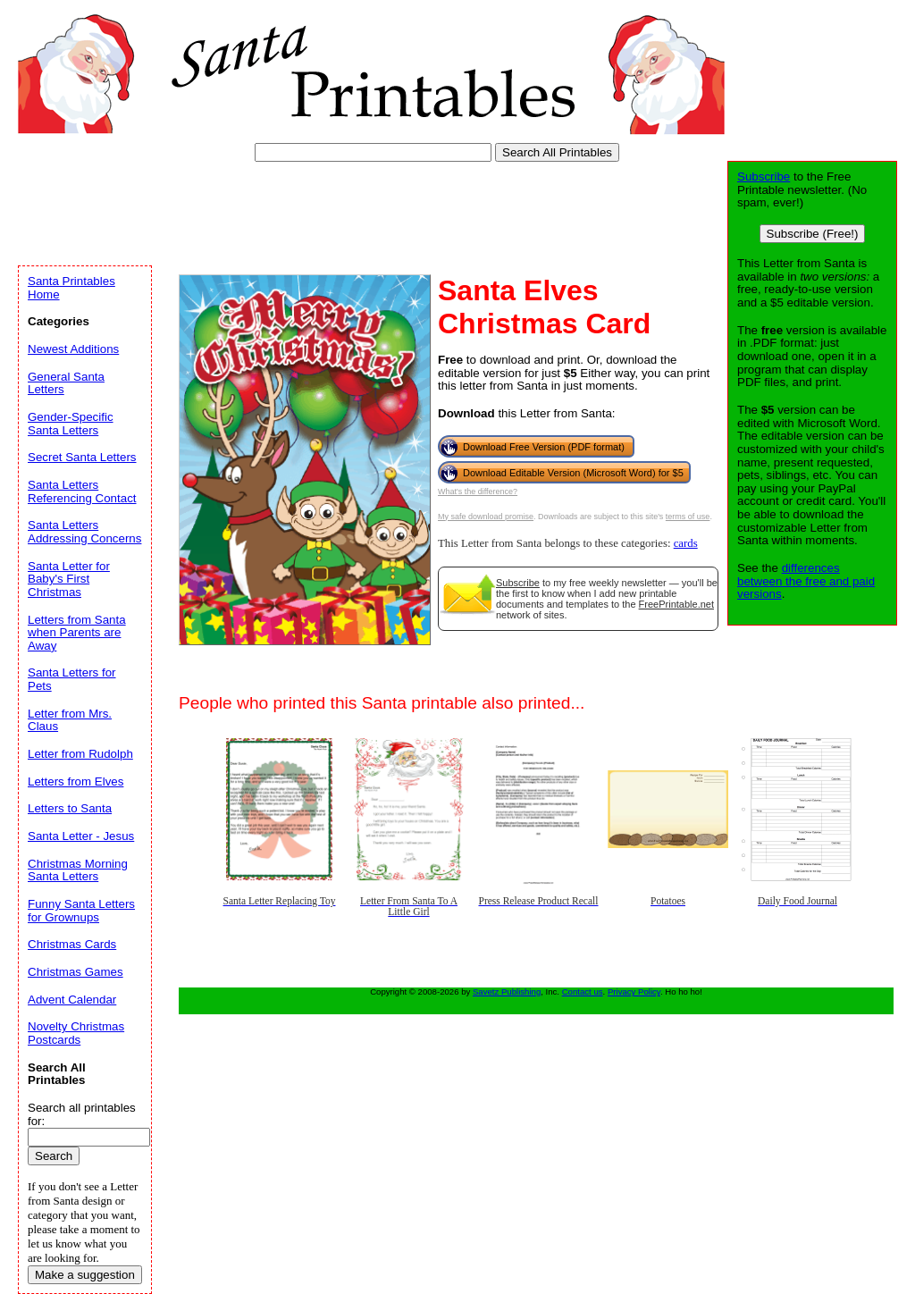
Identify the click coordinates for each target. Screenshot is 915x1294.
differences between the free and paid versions (806, 581)
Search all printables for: (82, 1114)
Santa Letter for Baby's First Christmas (69, 579)
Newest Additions (73, 349)
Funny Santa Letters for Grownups (81, 910)
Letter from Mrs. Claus (70, 720)
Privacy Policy (634, 991)
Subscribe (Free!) (813, 233)
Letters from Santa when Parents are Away (77, 632)
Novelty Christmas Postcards (76, 1033)
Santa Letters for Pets (72, 679)
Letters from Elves (75, 781)
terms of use (688, 516)
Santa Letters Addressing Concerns (84, 531)
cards (686, 543)
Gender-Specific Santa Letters (70, 423)
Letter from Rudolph (80, 753)
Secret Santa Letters (82, 457)
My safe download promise (485, 516)
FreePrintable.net (676, 604)
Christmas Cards (72, 944)
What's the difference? (477, 491)
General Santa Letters (66, 383)
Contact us (582, 991)
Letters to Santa (70, 808)
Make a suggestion (85, 1274)
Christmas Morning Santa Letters (78, 870)
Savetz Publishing (507, 991)
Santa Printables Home (71, 287)
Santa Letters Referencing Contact (82, 491)
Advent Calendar (72, 999)
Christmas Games (75, 972)
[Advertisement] (343, 210)
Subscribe (518, 582)
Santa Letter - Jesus (81, 836)
